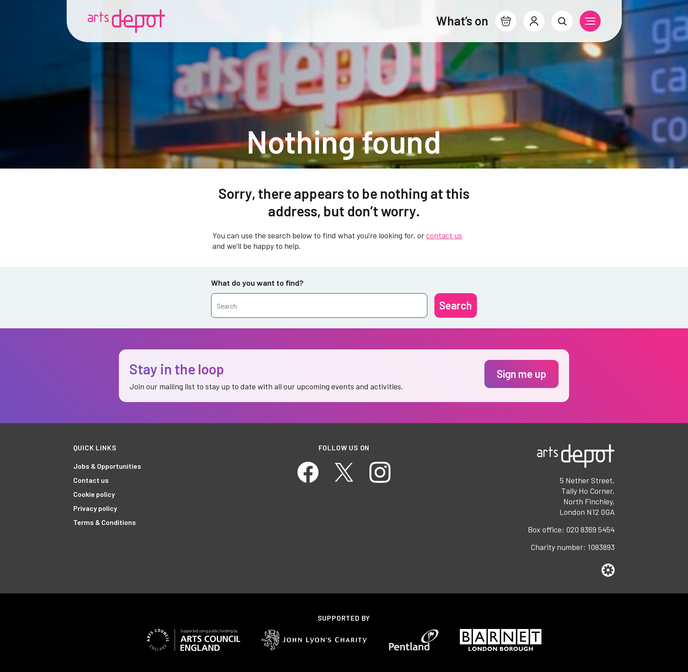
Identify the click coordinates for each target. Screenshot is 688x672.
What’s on (462, 20)
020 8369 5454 (590, 529)
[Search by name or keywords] (319, 305)
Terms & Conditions (104, 522)
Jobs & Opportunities (107, 466)
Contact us (91, 480)
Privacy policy (95, 508)
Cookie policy (94, 494)
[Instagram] (380, 471)
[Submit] (455, 305)
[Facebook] (308, 471)
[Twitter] (344, 471)
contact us (444, 235)
